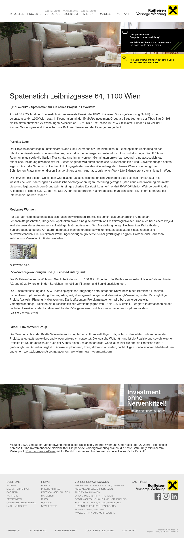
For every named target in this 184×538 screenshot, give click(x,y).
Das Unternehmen (18, 488)
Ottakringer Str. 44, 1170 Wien (94, 495)
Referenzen (14, 499)
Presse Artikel (50, 488)
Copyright (129, 530)
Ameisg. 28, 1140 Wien (87, 492)
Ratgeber (106, 13)
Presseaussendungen (55, 492)
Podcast (46, 502)
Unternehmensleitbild (21, 502)
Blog (44, 499)
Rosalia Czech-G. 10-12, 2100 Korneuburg (100, 499)
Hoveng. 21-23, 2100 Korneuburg (95, 506)
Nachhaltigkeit (17, 506)
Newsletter (49, 506)
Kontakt (123, 13)
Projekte (34, 13)
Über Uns (13, 481)
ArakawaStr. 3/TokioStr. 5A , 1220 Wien (99, 485)
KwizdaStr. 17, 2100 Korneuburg (95, 512)
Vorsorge (52, 12)
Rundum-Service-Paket (41, 451)
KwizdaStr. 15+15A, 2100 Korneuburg (98, 502)
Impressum (13, 530)
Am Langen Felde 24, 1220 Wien (94, 488)
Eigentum (70, 12)
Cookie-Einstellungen (99, 530)
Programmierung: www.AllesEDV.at (162, 532)
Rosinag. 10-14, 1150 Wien (90, 509)
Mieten (88, 12)
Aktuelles (16, 13)
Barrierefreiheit (66, 530)
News (45, 481)
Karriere (12, 495)
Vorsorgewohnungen (92, 481)
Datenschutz (37, 530)
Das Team (12, 492)
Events (45, 485)
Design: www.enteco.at (168, 530)
